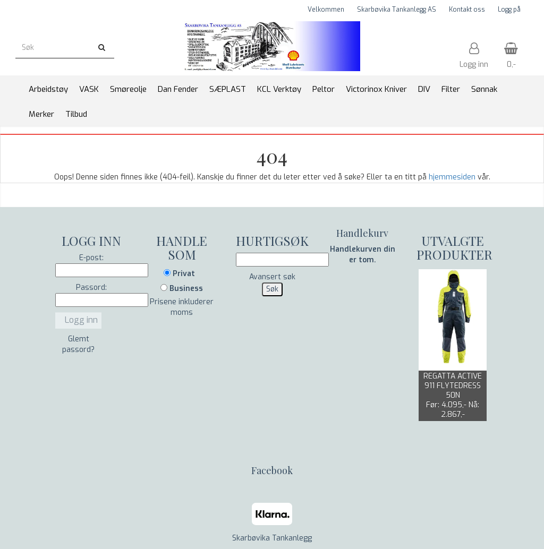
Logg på (509, 9)
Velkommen (326, 9)
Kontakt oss (467, 9)
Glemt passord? (78, 344)
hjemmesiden (452, 177)
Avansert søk (272, 277)
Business (181, 289)
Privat (179, 274)
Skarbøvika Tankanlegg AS (396, 9)
